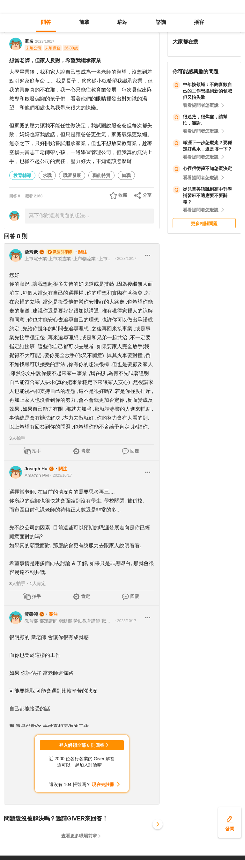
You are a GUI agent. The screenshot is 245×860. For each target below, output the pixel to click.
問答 (46, 22)
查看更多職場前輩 (79, 835)
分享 (147, 195)
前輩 (84, 22)
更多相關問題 (204, 223)
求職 (47, 175)
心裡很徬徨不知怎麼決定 (207, 168)
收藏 (122, 195)
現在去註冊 (103, 784)
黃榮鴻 (31, 614)
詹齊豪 (31, 251)
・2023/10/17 (124, 258)
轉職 (126, 175)
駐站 (122, 22)
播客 (199, 22)
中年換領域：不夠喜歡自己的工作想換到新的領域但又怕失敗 (207, 91)
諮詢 (161, 22)
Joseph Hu (36, 468)
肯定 (85, 450)
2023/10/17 (44, 41)
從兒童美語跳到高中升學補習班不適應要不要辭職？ (207, 195)
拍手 (36, 450)
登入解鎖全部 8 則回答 (81, 745)
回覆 (134, 450)
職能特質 (101, 175)
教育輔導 (22, 175)
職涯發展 (72, 175)
